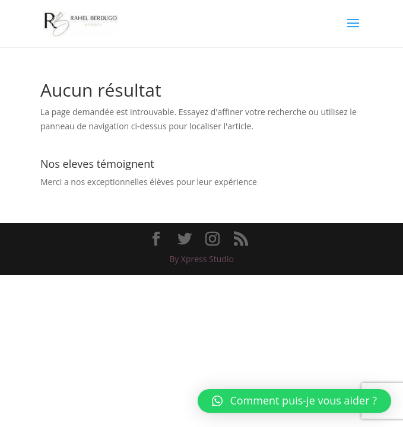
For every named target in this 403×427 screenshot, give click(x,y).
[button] (294, 401)
